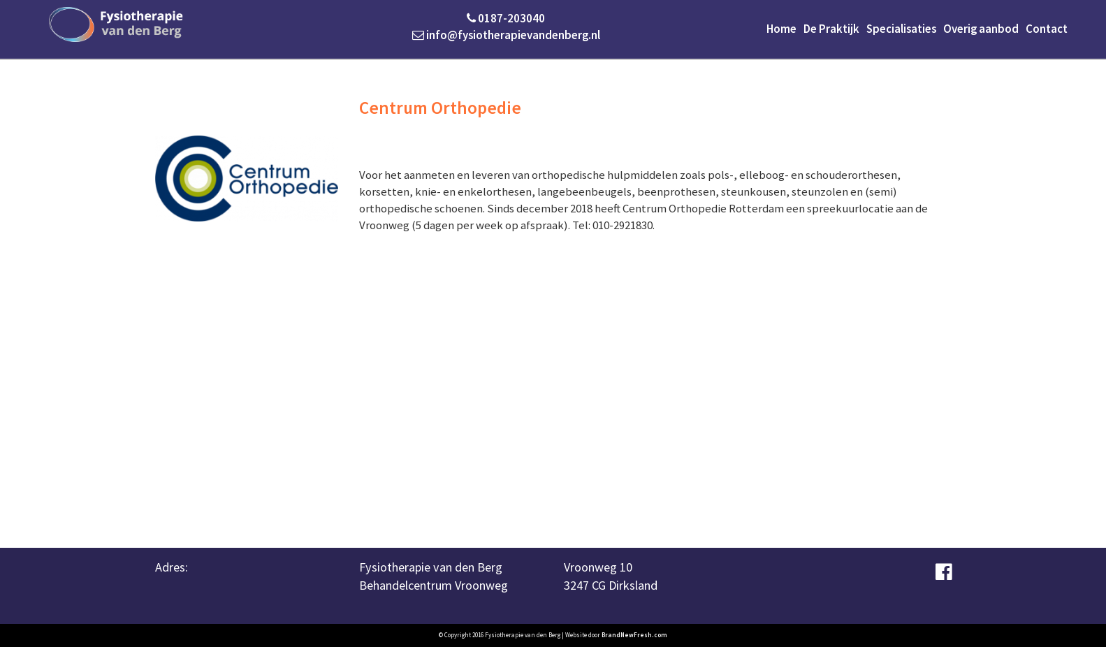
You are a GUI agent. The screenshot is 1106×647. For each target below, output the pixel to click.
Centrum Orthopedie (440, 107)
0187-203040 (506, 18)
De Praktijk (831, 28)
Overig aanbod (981, 28)
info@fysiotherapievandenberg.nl (506, 35)
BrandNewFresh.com (634, 635)
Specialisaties (901, 28)
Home (781, 28)
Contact (1047, 28)
